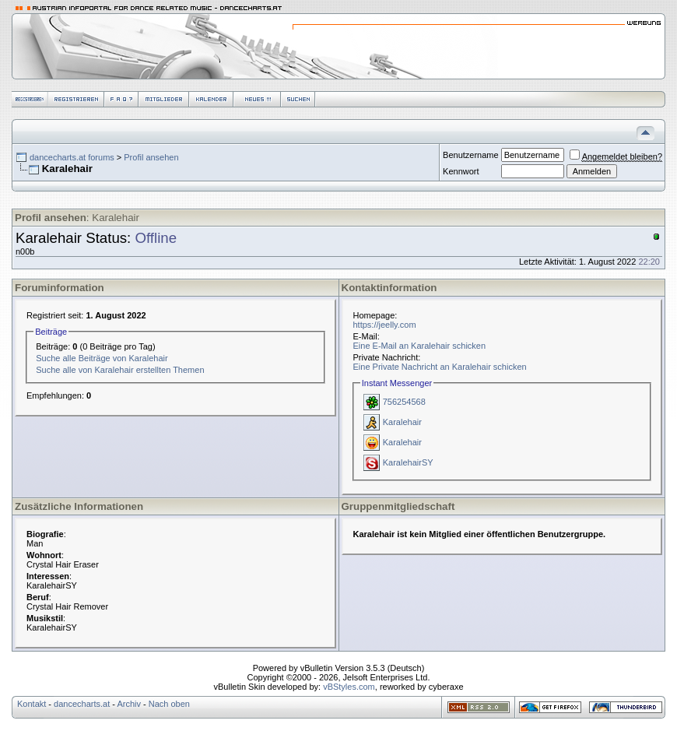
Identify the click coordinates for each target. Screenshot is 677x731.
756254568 (404, 401)
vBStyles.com (349, 686)
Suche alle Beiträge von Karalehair (101, 358)
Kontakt (31, 703)
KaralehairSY (408, 462)
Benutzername (471, 155)
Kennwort (461, 171)
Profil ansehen (151, 157)
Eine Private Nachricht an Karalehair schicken (440, 366)
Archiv (129, 703)
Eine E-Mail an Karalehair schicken (419, 345)
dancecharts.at (82, 703)
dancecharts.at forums (72, 157)
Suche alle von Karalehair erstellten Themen (120, 369)
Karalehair (402, 422)
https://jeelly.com (384, 324)
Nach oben (169, 703)
